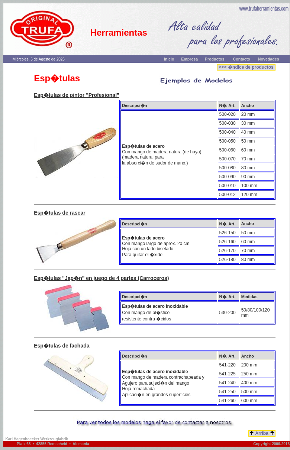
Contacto (241, 59)
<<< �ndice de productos (246, 67)
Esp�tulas (47, 95)
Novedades (268, 59)
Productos (215, 59)
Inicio (169, 59)
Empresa (189, 59)
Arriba (262, 433)
